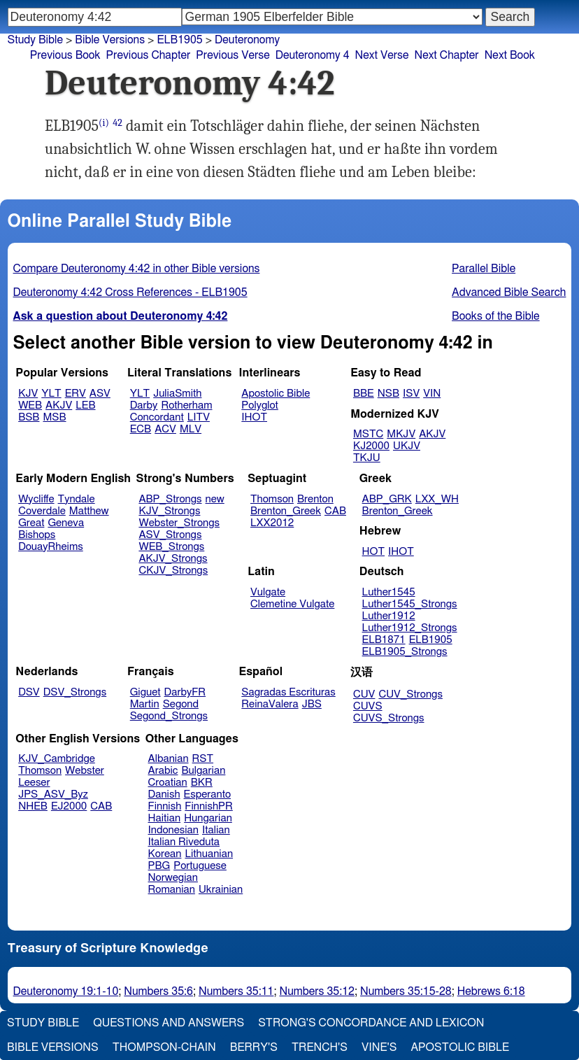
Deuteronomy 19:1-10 (66, 991)
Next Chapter (446, 55)
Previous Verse (232, 55)
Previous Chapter (148, 55)
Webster (84, 770)
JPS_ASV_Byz (53, 794)
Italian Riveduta (184, 842)
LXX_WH (437, 499)
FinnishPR (209, 806)
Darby (144, 405)
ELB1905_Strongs (405, 651)
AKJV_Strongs (172, 558)
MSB (54, 417)
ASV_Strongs (169, 535)
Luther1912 (388, 616)
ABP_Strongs (169, 499)
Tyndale (76, 499)
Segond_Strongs (169, 716)
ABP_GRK (387, 499)
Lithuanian (209, 854)
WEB (30, 405)
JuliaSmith (177, 393)
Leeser (34, 782)
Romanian (171, 889)
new (215, 499)
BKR (202, 782)
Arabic (163, 770)
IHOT (254, 417)
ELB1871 (384, 640)
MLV (190, 429)
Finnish (165, 806)
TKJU (366, 458)
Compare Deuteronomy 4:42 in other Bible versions (136, 268)
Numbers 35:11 (236, 991)
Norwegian (173, 877)
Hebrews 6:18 (491, 991)
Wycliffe (36, 499)
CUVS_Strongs (388, 718)
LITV (198, 417)
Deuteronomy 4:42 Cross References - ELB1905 (130, 292)
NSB (388, 393)
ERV (75, 393)
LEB (85, 405)
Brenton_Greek (285, 511)
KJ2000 (371, 446)
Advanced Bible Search (509, 292)
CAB (335, 511)
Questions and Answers (168, 1023)
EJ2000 (69, 806)
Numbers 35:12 (317, 991)
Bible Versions (110, 39)
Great (31, 523)
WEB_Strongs (171, 547)
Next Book (510, 55)
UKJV (406, 446)
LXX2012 (272, 523)
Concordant (157, 417)
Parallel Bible (483, 268)
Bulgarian (203, 770)
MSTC (368, 434)
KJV (28, 393)
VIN (432, 393)
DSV (29, 692)
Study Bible (35, 39)
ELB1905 (179, 39)
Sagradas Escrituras (288, 692)
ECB (140, 429)
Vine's (379, 1047)
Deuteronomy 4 (313, 55)
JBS (312, 704)
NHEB (33, 806)
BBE (363, 393)
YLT (51, 393)
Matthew (89, 511)
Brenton (315, 499)
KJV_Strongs (169, 511)
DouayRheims (50, 547)
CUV (364, 694)
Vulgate (267, 592)
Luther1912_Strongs (409, 628)
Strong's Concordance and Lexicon (371, 1023)
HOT (373, 551)
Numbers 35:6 (158, 991)
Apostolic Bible (459, 1047)
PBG (159, 866)
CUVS (368, 706)
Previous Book (65, 55)
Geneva (66, 523)
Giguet (145, 692)
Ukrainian (221, 889)
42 (117, 123)
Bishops (36, 535)
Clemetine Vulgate (292, 604)
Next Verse (382, 55)
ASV (100, 393)
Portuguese (200, 866)
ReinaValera (269, 704)
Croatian (167, 782)
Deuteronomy (247, 39)
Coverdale (42, 511)
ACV (165, 429)
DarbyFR (185, 692)
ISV (411, 393)
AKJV (58, 405)
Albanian (168, 759)
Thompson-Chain (164, 1047)
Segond (181, 704)
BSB (28, 417)
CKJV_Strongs (173, 570)
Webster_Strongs (179, 523)
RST (203, 759)
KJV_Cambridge (56, 759)
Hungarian (208, 818)
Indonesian (173, 830)
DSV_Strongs (75, 692)
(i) (104, 123)
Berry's (254, 1047)
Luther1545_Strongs (409, 604)
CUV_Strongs (410, 694)
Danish (164, 794)
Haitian (164, 818)
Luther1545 (388, 592)
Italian (216, 830)
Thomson (272, 499)
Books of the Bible (496, 316)
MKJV (401, 434)
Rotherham (186, 405)
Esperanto (207, 794)
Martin (144, 704)
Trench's (320, 1047)
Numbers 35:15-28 (406, 991)
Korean (165, 854)
